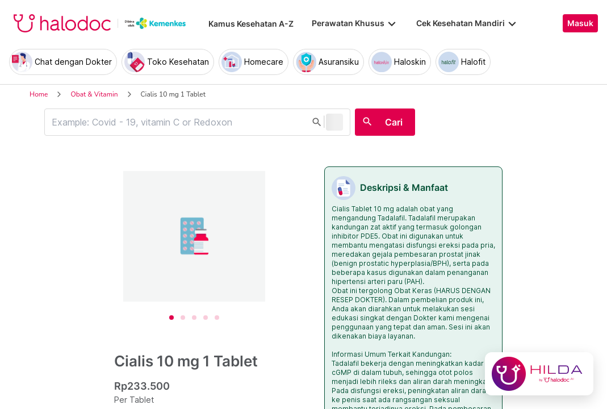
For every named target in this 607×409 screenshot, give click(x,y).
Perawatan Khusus (355, 23)
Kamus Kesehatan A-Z (251, 23)
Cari (394, 122)
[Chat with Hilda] (539, 373)
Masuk (580, 23)
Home (39, 94)
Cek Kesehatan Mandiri (467, 23)
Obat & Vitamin (94, 94)
